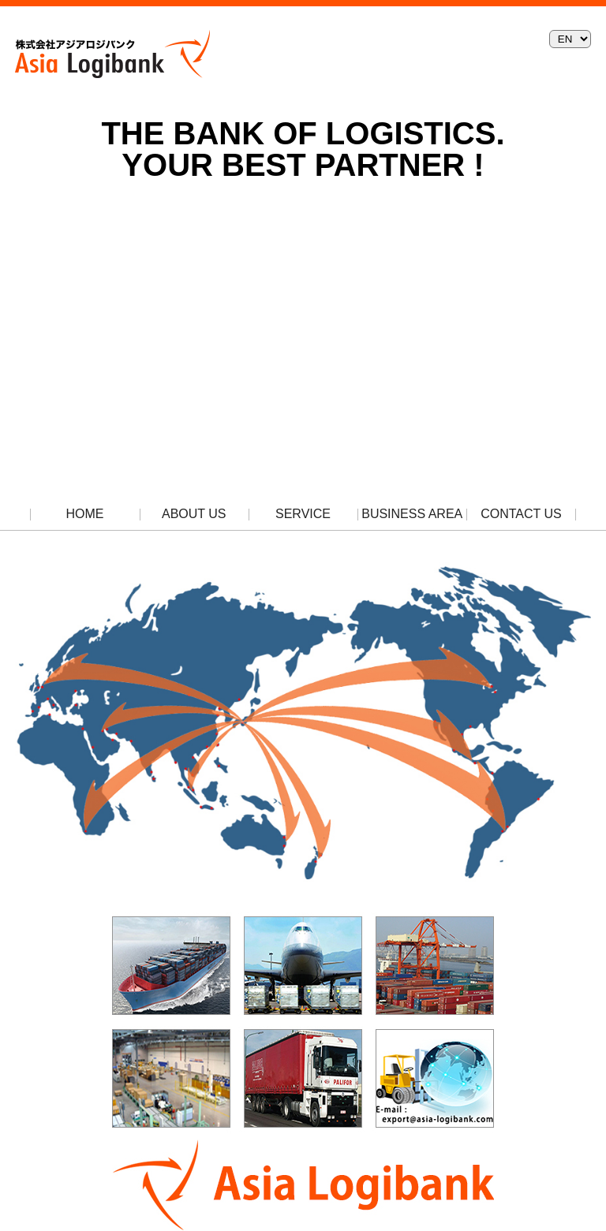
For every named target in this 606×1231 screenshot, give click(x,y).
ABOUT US (194, 513)
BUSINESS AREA (411, 513)
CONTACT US (521, 513)
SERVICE (303, 513)
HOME (85, 513)
